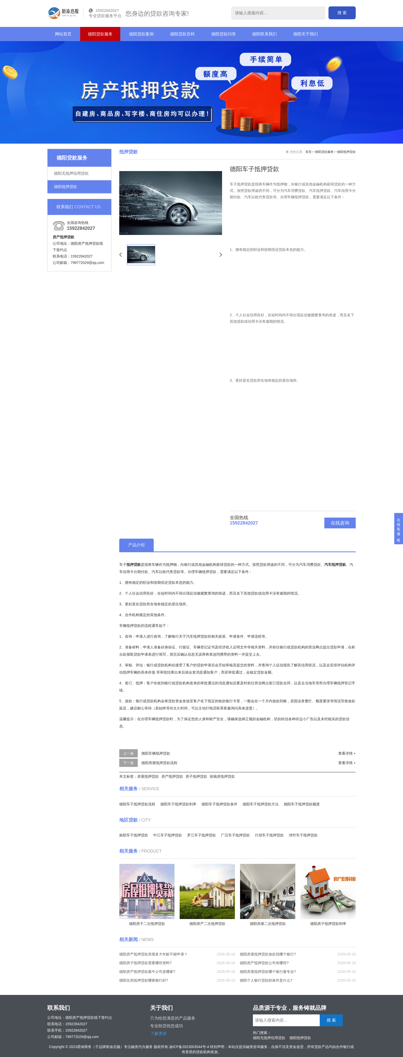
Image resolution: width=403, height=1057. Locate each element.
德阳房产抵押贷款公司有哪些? (264, 963)
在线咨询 (340, 523)
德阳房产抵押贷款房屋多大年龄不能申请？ (153, 954)
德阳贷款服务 (100, 34)
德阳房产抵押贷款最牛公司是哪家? (147, 972)
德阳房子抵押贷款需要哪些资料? (145, 963)
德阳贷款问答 (223, 34)
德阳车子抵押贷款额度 (302, 804)
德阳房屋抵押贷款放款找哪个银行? (268, 954)
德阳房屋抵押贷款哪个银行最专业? (268, 972)
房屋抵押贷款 (148, 776)
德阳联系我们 (264, 34)
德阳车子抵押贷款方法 (261, 804)
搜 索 (342, 13)
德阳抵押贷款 (65, 186)
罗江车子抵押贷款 (201, 835)
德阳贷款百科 (182, 34)
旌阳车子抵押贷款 (133, 835)
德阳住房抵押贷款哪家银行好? (143, 980)
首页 (308, 152)
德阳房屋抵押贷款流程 (159, 763)
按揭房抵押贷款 (222, 776)
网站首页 (63, 34)
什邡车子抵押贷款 (269, 835)
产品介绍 (136, 545)
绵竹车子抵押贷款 (303, 835)
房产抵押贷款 (172, 776)
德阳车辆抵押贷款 (155, 753)
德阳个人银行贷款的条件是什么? (266, 980)
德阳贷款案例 (141, 34)
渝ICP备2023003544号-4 (189, 1047)
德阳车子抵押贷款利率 (178, 804)
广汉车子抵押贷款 (235, 835)
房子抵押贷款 (196, 776)
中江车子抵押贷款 (167, 835)
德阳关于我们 (305, 34)
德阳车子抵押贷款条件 (219, 804)
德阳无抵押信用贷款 (71, 173)
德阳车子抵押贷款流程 (137, 804)
